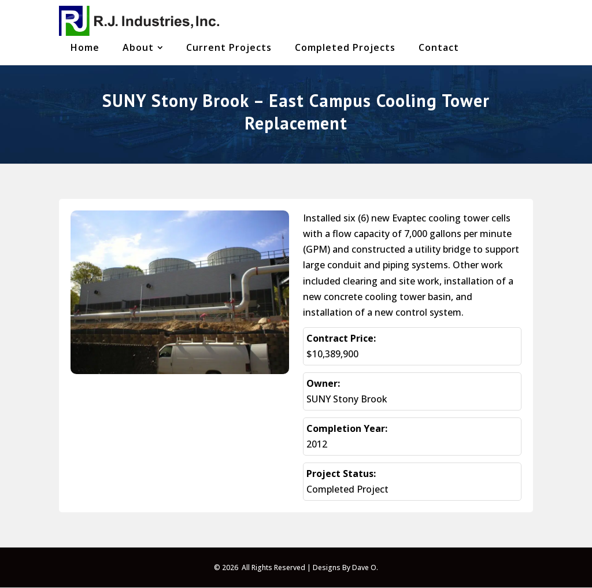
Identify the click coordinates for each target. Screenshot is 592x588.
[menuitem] (85, 47)
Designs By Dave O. (345, 567)
